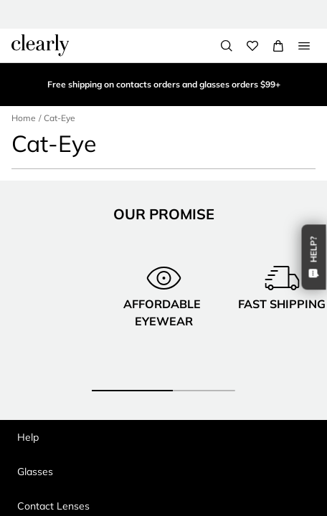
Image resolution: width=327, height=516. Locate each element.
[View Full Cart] (278, 45)
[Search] (226, 45)
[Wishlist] (252, 45)
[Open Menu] (304, 45)
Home (23, 118)
